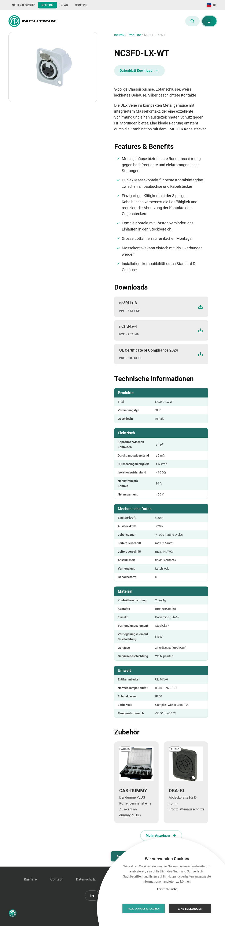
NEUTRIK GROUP (23, 5)
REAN (64, 5)
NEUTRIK (47, 5)
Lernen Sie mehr (167, 889)
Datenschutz (86, 879)
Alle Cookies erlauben (144, 908)
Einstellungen (190, 908)
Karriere (30, 879)
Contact (56, 879)
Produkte (135, 35)
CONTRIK (81, 5)
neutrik (119, 35)
